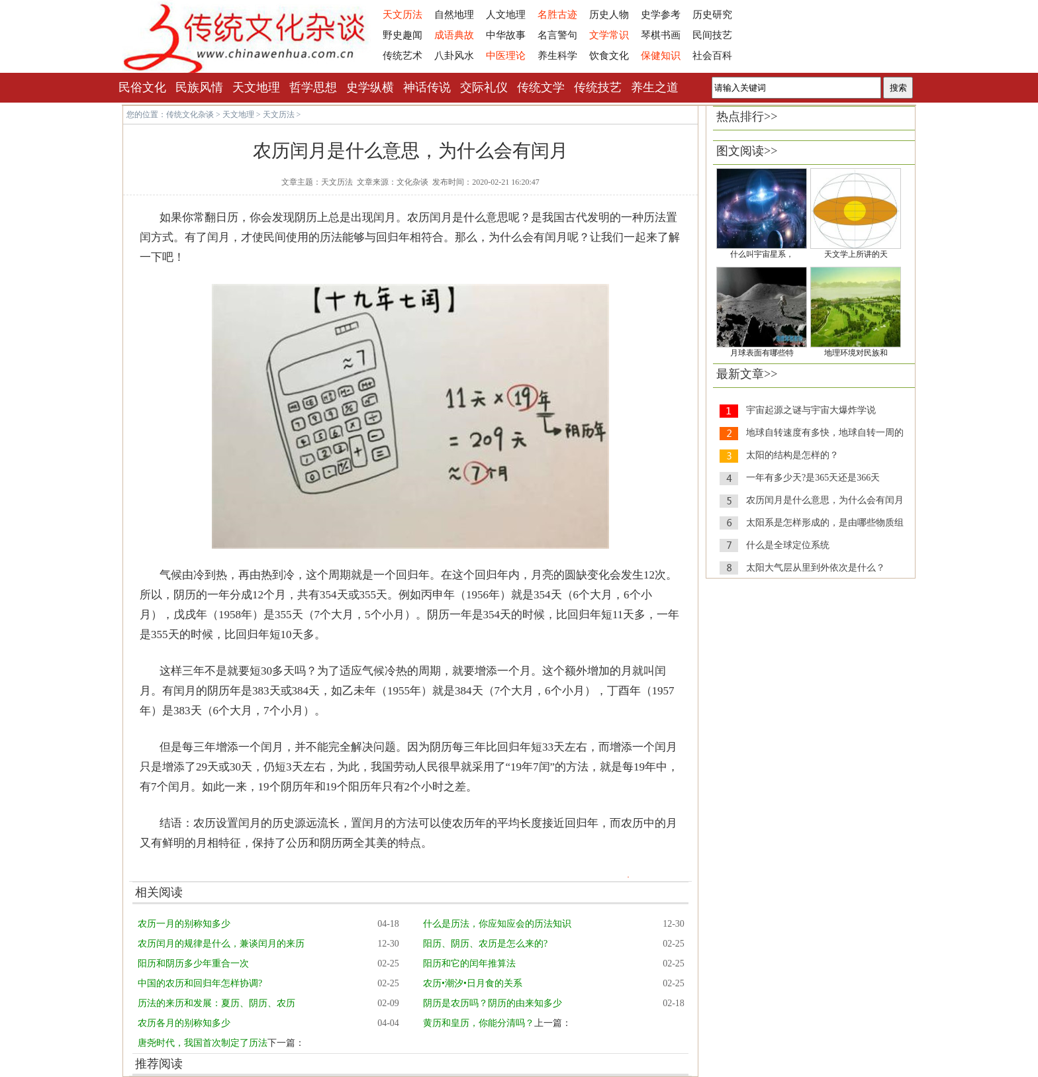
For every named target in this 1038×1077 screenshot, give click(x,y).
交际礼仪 (484, 87)
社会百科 (712, 55)
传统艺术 (402, 55)
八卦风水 (454, 55)
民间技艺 (712, 35)
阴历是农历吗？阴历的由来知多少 (492, 1003)
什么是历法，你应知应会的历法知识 (497, 924)
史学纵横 (370, 87)
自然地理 (454, 14)
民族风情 (199, 87)
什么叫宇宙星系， (762, 254)
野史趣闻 (402, 35)
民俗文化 (142, 87)
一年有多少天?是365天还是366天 (813, 478)
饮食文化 (609, 55)
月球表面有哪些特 (762, 352)
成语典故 (454, 35)
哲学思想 (313, 87)
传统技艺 (598, 87)
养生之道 (655, 87)
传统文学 (541, 87)
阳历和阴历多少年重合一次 (193, 963)
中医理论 (506, 55)
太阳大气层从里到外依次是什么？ (815, 568)
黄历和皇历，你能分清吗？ (478, 1023)
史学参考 (661, 14)
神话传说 (427, 87)
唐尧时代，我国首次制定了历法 (202, 1043)
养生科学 (557, 55)
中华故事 (506, 35)
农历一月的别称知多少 (184, 924)
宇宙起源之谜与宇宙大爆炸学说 (811, 410)
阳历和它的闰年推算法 (469, 963)
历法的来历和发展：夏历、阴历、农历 (216, 1003)
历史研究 (712, 14)
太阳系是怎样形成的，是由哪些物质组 (825, 523)
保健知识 (661, 55)
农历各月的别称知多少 (184, 1023)
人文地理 (506, 14)
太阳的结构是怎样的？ (792, 455)
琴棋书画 (661, 35)
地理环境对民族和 (856, 352)
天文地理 (256, 87)
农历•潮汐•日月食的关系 (472, 983)
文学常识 (609, 35)
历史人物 (609, 14)
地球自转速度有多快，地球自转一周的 (825, 433)
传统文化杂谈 (190, 114)
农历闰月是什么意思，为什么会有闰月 (825, 500)
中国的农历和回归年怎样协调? (200, 983)
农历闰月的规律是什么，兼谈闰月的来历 (221, 944)
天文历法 (402, 14)
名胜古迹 (557, 14)
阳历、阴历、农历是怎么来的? (485, 944)
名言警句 (557, 35)
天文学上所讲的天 (856, 254)
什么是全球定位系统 (787, 545)
